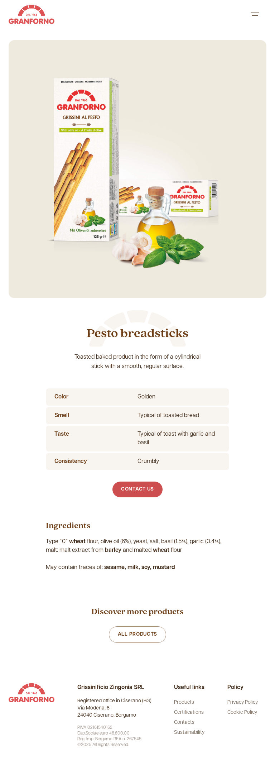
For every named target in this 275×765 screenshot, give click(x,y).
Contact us (137, 489)
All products (137, 634)
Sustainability (189, 732)
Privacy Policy (242, 702)
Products (184, 702)
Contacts (184, 722)
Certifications (189, 712)
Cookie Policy (242, 712)
